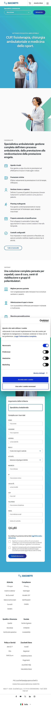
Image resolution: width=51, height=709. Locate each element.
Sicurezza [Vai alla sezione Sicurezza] (10, 628)
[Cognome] (25, 433)
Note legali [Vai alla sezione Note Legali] (26, 591)
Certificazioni (26, 600)
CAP (9, 492)
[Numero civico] (25, 478)
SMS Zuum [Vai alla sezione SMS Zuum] (9, 655)
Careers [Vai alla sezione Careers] (9, 609)
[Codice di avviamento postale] (25, 496)
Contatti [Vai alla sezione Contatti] (9, 604)
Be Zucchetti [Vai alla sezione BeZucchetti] (10, 595)
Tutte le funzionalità (13, 248)
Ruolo (10, 447)
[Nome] (25, 424)
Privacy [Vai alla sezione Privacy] (26, 586)
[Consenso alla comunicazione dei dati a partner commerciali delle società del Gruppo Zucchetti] (10, 548)
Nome (10, 420)
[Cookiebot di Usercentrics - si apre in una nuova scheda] (40, 321)
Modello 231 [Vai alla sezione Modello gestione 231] (26, 595)
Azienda (11, 438)
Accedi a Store (38, 3)
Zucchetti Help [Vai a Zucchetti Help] (26, 665)
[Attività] (25, 460)
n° (9, 474)
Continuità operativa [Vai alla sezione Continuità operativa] (9, 632)
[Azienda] (25, 442)
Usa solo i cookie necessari (25, 386)
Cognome (11, 429)
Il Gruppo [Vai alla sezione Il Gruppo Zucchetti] (10, 586)
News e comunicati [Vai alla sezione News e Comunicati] (10, 600)
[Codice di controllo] (25, 521)
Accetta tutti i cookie (25, 379)
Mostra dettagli (39, 373)
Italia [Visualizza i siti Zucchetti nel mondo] (25, 704)
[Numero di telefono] (25, 505)
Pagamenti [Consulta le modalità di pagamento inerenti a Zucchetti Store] (26, 660)
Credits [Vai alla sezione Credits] (26, 604)
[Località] (25, 487)
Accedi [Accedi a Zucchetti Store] (26, 646)
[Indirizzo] (25, 469)
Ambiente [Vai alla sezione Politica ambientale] (26, 628)
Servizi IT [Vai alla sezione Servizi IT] (10, 646)
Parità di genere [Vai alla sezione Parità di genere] (26, 623)
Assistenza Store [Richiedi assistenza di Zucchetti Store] (26, 656)
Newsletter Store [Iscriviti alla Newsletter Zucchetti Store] (26, 669)
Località (11, 483)
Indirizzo (11, 465)
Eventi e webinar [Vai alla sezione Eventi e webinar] (10, 591)
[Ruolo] (25, 451)
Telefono (11, 502)
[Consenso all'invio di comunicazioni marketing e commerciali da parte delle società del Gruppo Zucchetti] (10, 542)
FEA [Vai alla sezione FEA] (10, 651)
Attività (10, 456)
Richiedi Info (39, 12)
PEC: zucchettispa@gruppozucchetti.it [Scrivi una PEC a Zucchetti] (25, 680)
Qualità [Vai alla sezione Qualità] (10, 623)
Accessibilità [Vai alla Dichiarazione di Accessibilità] (26, 632)
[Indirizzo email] (25, 514)
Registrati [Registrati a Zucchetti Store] (26, 651)
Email (10, 511)
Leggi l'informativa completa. (25, 336)
